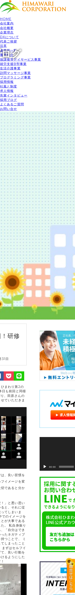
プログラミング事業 (15, 77)
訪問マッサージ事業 (15, 73)
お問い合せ (8, 109)
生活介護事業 (10, 68)
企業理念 (7, 32)
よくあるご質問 (12, 104)
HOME (5, 19)
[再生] (45, 467)
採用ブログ (8, 100)
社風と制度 (8, 86)
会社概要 (7, 28)
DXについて (9, 37)
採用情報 (7, 82)
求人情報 (7, 91)
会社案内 (7, 23)
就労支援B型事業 (13, 64)
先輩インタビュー (13, 95)
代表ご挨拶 (8, 41)
